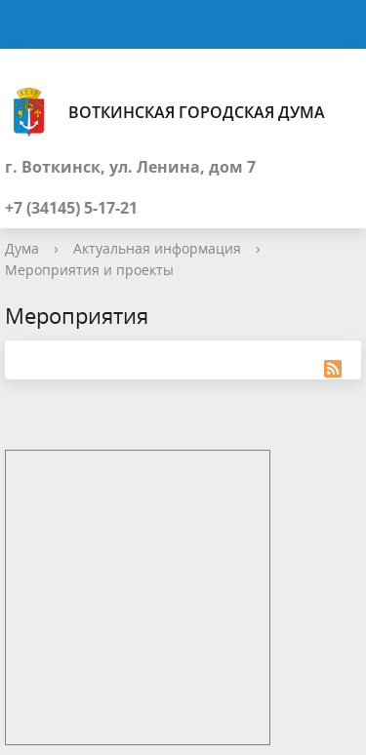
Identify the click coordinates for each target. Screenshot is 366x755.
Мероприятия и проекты (89, 269)
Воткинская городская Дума (165, 112)
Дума (22, 248)
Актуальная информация (157, 248)
